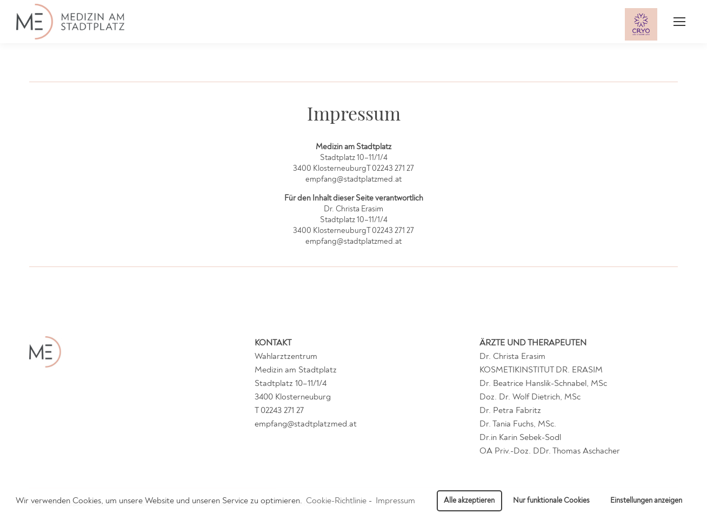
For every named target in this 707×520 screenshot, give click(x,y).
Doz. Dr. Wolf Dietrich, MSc (530, 396)
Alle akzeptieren (469, 500)
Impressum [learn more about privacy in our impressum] (395, 500)
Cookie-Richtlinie (336, 500)
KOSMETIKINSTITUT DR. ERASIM (541, 369)
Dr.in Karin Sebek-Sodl (520, 437)
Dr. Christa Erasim (512, 356)
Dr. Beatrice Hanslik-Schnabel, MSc (543, 383)
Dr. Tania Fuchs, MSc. (517, 423)
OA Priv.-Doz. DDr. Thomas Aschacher (549, 450)
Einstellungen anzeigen (646, 500)
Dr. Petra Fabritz (510, 410)
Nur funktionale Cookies (551, 500)
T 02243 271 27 (279, 410)
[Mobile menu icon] (679, 22)
